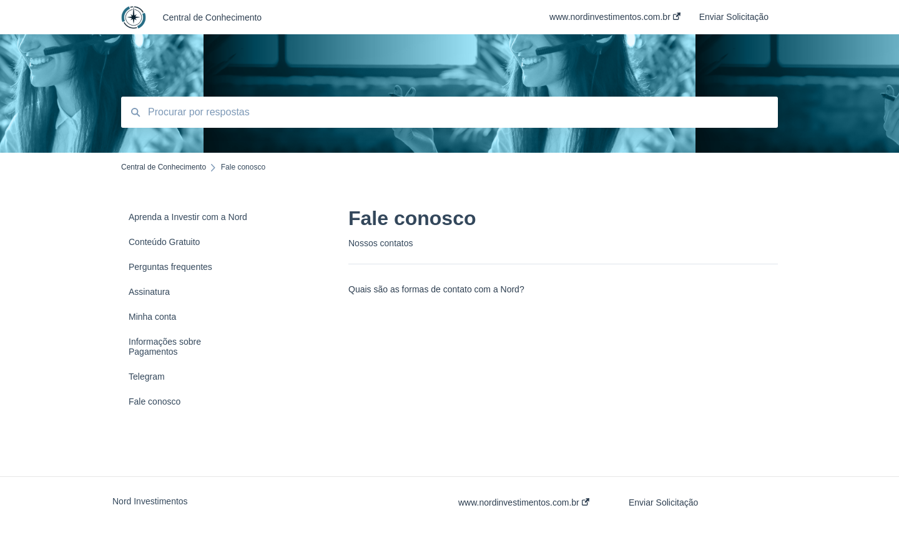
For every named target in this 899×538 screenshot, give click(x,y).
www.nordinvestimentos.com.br (523, 502)
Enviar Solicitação (663, 502)
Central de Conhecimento (212, 17)
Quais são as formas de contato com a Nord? (436, 289)
